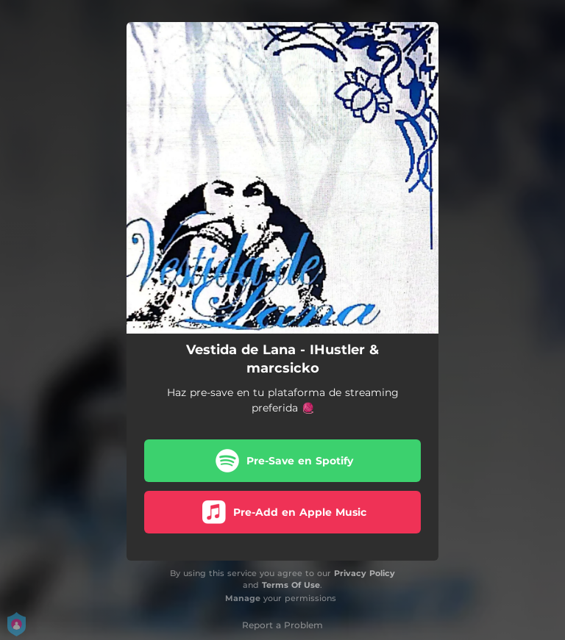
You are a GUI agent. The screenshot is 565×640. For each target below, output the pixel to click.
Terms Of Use (291, 585)
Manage (242, 598)
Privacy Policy (364, 573)
